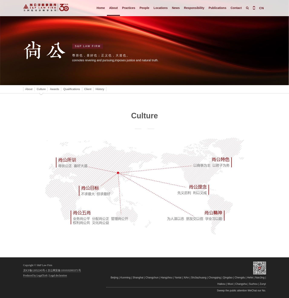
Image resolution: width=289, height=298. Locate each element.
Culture (41, 89)
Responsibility (194, 8)
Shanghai (137, 277)
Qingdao (228, 277)
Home (101, 8)
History (100, 89)
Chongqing (214, 277)
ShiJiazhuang (198, 277)
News (176, 8)
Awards (54, 89)
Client (87, 89)
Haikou (221, 283)
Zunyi (263, 283)
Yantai (177, 277)
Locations (161, 8)
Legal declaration (58, 275)
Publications (217, 8)
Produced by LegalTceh (35, 275)
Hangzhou (166, 277)
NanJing (260, 277)
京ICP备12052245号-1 (35, 270)
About (113, 8)
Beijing (114, 277)
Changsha (241, 283)
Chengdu (240, 277)
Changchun (151, 277)
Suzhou (253, 283)
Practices (128, 8)
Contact (236, 8)
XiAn (186, 277)
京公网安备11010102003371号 (64, 270)
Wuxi (230, 283)
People (144, 8)
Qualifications (71, 89)
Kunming (125, 277)
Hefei (250, 277)
